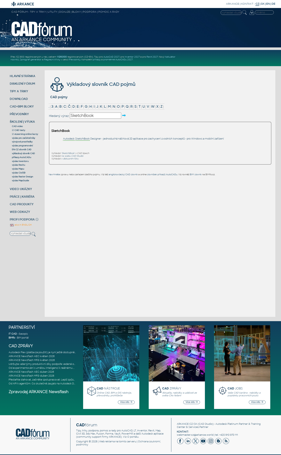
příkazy (97, 59)
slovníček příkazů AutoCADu (162, 174)
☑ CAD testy (18, 130)
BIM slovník (196, 174)
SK (262, 3)
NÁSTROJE (108, 388)
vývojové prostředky (22, 141)
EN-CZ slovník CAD (21, 149)
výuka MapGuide (20, 180)
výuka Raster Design (22, 176)
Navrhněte (54, 174)
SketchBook (60, 131)
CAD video (17, 126)
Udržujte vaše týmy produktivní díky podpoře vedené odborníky (46, 364)
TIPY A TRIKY (19, 91)
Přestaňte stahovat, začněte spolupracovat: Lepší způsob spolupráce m (51, 379)
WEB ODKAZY (20, 212)
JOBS (235, 388)
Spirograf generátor (31, 59)
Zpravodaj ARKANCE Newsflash (38, 391)
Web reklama (107, 441)
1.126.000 (62, 56)
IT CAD (13, 333)
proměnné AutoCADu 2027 (118, 59)
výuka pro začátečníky (23, 138)
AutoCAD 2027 (111, 56)
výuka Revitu (18, 165)
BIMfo (12, 337)
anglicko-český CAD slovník (123, 174)
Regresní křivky (52, 59)
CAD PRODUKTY (22, 204)
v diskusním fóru (69, 158)
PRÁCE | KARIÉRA (22, 196)
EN (268, 3)
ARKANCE (232, 3)
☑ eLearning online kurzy (25, 134)
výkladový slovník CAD (23, 153)
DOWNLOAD (19, 99)
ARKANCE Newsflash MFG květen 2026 (32, 360)
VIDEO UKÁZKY (21, 189)
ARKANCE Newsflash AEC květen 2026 (32, 356)
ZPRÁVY (171, 388)
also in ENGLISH (21, 224)
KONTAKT (247, 3)
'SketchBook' (68, 153)
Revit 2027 (152, 56)
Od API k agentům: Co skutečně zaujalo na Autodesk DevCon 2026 (48, 383)
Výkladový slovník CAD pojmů (92, 84)
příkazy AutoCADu (21, 157)
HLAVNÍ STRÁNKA (22, 76)
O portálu (133, 436)
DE (273, 3)
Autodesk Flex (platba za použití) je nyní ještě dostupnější (43, 352)
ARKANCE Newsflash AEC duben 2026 (31, 371)
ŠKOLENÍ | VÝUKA (22, 122)
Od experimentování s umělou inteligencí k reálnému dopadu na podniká (52, 368)
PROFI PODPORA (22, 219)
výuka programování (22, 145)
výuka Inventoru (20, 161)
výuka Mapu (18, 168)
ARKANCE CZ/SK (187, 424)
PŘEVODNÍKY (19, 114)
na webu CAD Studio (72, 156)
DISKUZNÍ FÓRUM (22, 83)
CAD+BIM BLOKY (22, 106)
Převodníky (74, 59)
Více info (126, 402)
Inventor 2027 (132, 56)
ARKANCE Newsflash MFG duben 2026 (31, 375)
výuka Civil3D (19, 172)
